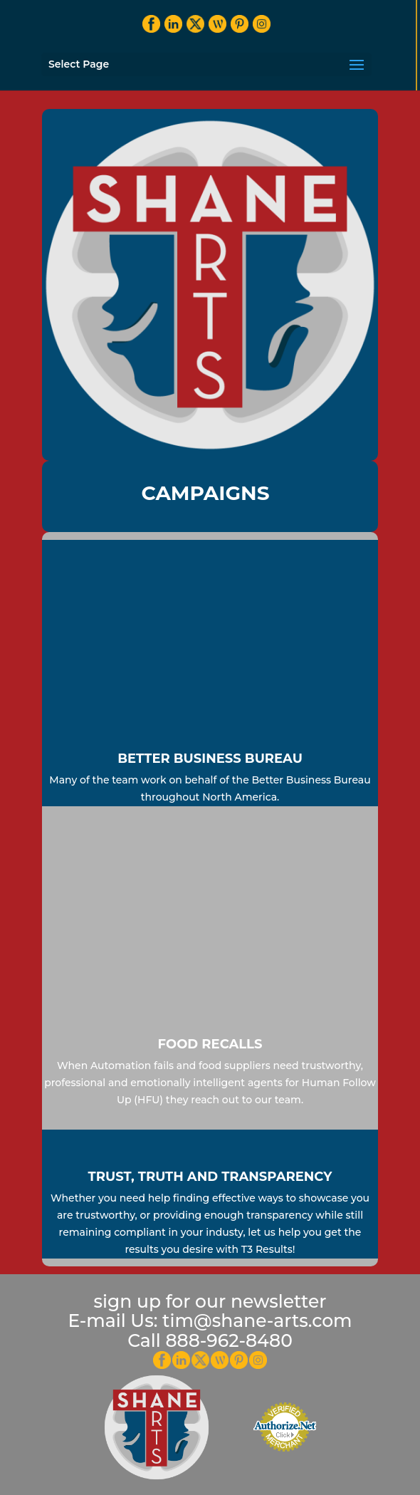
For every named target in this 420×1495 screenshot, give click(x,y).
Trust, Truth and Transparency (210, 1176)
